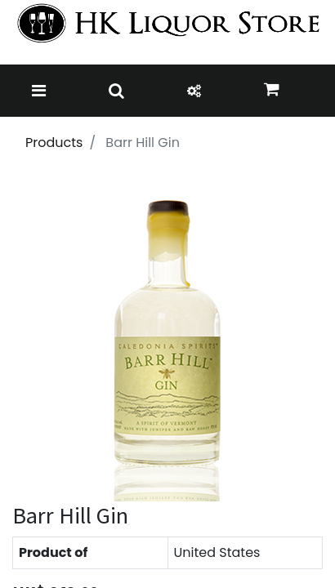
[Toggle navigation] (39, 90)
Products (54, 142)
